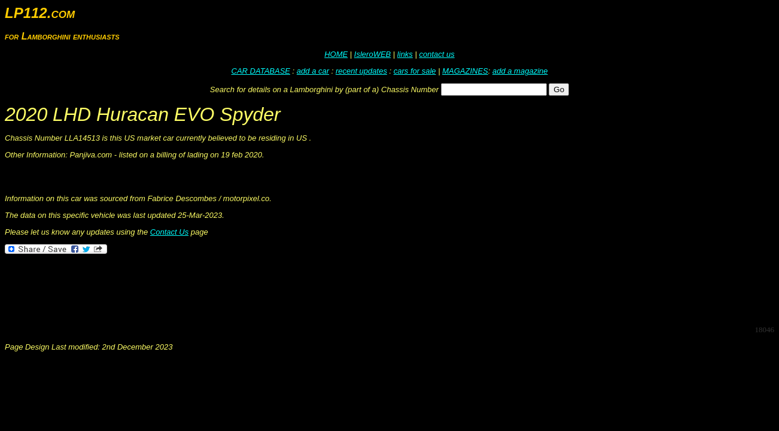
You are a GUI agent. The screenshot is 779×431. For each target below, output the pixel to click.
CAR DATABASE (261, 70)
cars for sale (415, 70)
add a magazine (520, 70)
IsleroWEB (372, 54)
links (405, 54)
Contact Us (169, 231)
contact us (436, 54)
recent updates (361, 70)
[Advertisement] (222, 288)
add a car (313, 70)
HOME (336, 54)
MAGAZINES (465, 70)
